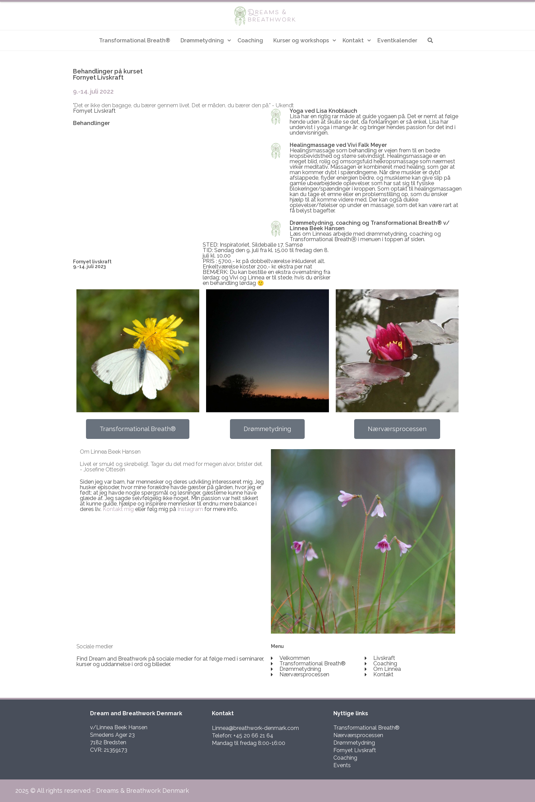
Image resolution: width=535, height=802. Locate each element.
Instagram (190, 509)
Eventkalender (397, 40)
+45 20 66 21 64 (253, 735)
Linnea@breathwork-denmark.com (255, 728)
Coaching (250, 40)
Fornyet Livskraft (354, 750)
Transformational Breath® (134, 40)
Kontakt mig (118, 509)
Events (342, 765)
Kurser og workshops (301, 40)
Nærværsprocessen (358, 735)
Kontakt (353, 40)
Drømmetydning (202, 40)
